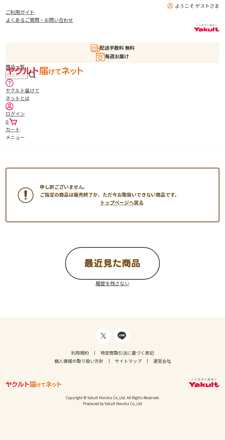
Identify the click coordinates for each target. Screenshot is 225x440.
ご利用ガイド (20, 12)
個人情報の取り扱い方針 (78, 361)
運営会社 (162, 361)
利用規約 (80, 352)
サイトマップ (128, 361)
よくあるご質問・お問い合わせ (39, 19)
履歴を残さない (112, 283)
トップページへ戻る (122, 202)
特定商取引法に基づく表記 (127, 352)
